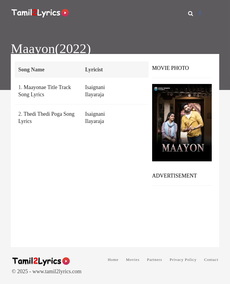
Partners (154, 259)
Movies (133, 259)
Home (113, 259)
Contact (211, 259)
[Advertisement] (182, 214)
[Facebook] (200, 13)
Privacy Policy (183, 259)
